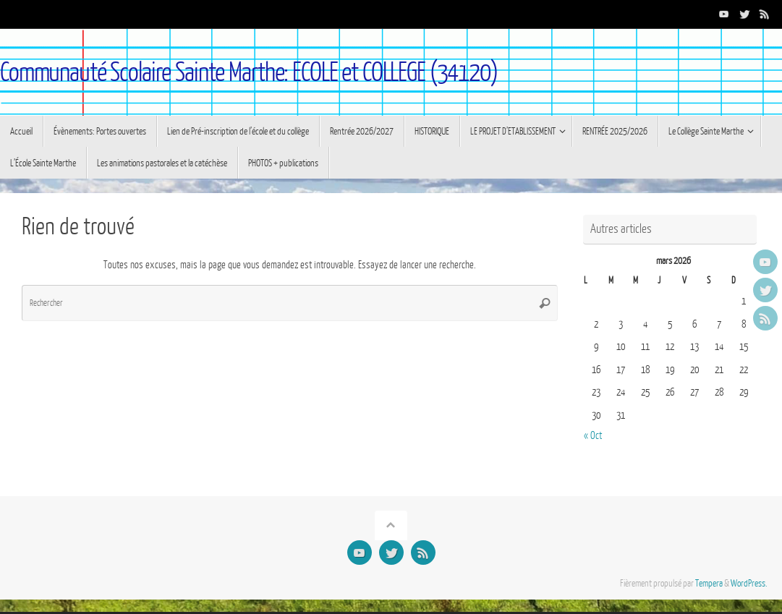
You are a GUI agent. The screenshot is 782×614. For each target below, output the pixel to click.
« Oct (593, 435)
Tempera (709, 584)
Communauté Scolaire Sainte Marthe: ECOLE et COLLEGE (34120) (249, 73)
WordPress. (749, 584)
